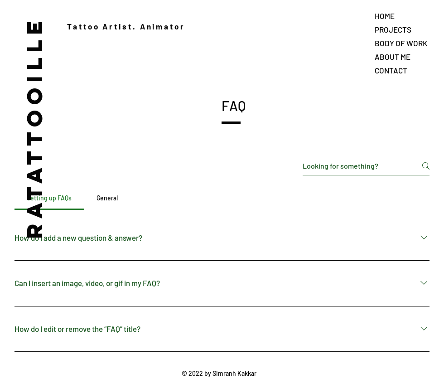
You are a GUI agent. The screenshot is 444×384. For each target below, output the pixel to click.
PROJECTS (393, 29)
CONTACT (391, 70)
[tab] (49, 198)
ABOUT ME (392, 56)
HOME (385, 15)
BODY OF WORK (401, 43)
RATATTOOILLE (34, 127)
